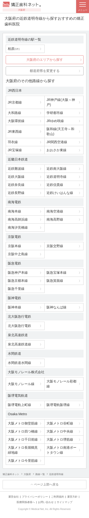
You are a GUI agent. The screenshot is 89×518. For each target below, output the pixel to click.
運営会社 (13, 496)
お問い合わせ (46, 502)
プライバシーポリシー (35, 496)
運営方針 (72, 496)
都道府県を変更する (45, 71)
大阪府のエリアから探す (44, 59)
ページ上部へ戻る (46, 484)
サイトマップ (64, 502)
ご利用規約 (57, 496)
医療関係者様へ (26, 502)
